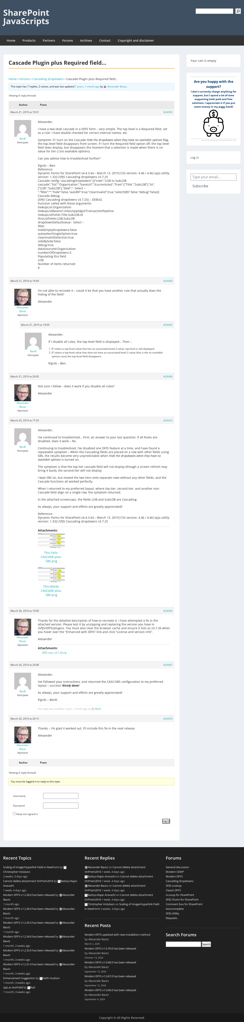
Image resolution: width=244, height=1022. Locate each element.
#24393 (167, 112)
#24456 (167, 611)
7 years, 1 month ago (87, 86)
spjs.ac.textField (13, 987)
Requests (171, 918)
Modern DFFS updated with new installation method (117, 934)
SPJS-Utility (172, 913)
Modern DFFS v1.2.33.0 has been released (29, 950)
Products (29, 40)
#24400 (167, 281)
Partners (49, 40)
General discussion (177, 867)
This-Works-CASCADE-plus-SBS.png (51, 590)
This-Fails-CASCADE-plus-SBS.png (51, 557)
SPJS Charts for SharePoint (182, 899)
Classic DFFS (173, 890)
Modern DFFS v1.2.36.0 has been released (29, 895)
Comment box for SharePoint (184, 904)
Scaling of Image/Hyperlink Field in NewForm (31, 867)
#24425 (167, 420)
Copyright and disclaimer (136, 40)
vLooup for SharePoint (180, 895)
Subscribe (200, 186)
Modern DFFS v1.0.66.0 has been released (110, 990)
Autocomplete (175, 909)
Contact (105, 40)
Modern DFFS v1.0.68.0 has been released (110, 962)
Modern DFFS (174, 876)
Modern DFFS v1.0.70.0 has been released (110, 948)
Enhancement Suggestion (19, 978)
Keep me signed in (27, 814)
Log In (166, 821)
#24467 (167, 665)
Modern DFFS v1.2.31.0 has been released (29, 964)
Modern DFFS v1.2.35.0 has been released (29, 922)
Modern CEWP (175, 872)
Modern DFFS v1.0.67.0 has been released (110, 976)
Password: (19, 805)
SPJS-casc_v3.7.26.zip (54, 652)
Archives (86, 40)
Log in (195, 158)
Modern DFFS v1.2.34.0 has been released (29, 936)
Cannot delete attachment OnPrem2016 (28, 881)
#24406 (167, 376)
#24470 (167, 718)
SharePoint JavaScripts (26, 17)
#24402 (167, 325)
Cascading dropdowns (48, 79)
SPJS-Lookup (174, 885)
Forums (67, 40)
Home (11, 40)
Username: (19, 796)
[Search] (238, 11)
